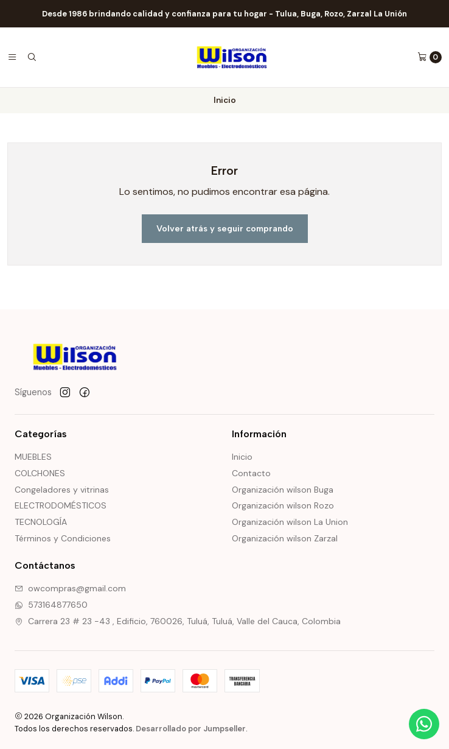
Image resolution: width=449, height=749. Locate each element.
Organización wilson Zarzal (285, 538)
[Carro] (429, 57)
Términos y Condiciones (63, 538)
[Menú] (12, 57)
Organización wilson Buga (282, 489)
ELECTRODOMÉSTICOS (60, 505)
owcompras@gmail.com (70, 588)
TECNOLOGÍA (41, 521)
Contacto (251, 473)
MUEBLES (33, 456)
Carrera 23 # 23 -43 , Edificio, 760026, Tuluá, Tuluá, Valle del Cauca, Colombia (178, 621)
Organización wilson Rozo (283, 505)
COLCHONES (40, 473)
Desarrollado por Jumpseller (191, 728)
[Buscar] (32, 57)
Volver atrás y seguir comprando (224, 228)
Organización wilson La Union (290, 521)
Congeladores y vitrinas (62, 489)
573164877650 (51, 604)
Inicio (242, 456)
